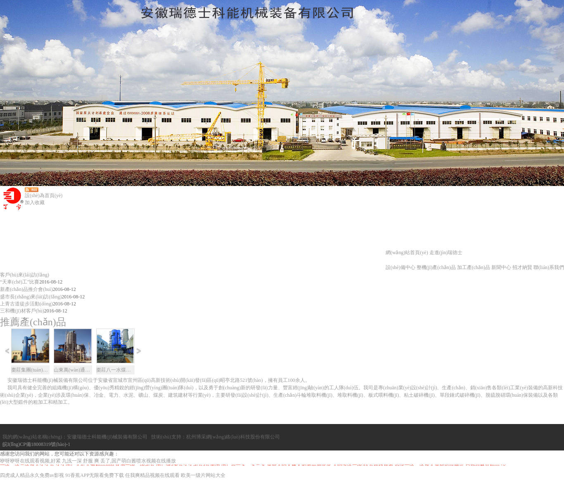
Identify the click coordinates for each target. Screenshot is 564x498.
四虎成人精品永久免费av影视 (32, 494)
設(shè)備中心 (400, 267)
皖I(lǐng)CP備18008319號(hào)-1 (34, 466)
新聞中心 (501, 267)
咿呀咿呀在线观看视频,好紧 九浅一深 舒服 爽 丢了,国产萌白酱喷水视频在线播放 (88, 480)
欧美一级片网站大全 (203, 494)
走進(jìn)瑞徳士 (446, 252)
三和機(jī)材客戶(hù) (22, 311)
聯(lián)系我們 (548, 267)
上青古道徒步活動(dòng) (26, 304)
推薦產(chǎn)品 (33, 322)
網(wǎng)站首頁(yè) (407, 252)
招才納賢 (522, 267)
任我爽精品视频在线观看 (152, 494)
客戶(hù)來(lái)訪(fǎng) (24, 275)
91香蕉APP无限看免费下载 (94, 494)
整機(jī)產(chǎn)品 (436, 267)
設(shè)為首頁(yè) (43, 195)
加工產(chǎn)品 (473, 267)
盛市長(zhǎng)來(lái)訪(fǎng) (31, 297)
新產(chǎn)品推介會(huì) (26, 289)
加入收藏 (35, 202)
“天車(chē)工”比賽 (19, 282)
